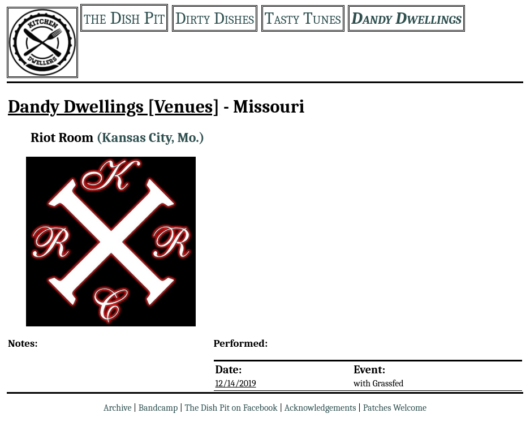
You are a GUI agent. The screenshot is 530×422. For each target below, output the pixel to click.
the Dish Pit (124, 17)
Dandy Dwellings (406, 18)
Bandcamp (158, 408)
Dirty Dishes (214, 18)
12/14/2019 (236, 383)
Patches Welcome (394, 408)
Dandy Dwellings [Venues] (113, 106)
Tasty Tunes (303, 18)
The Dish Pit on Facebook (230, 408)
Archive (118, 408)
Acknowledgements (320, 408)
